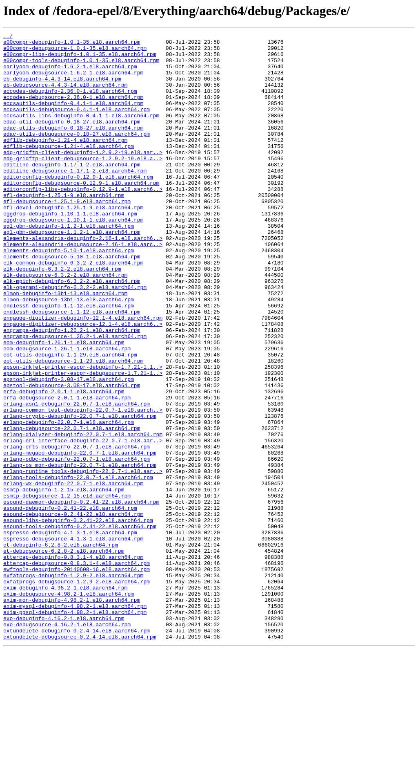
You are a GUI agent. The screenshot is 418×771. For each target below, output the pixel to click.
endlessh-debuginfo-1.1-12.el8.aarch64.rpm (68, 360)
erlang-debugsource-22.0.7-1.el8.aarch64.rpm (71, 507)
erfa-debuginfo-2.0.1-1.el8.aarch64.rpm (63, 463)
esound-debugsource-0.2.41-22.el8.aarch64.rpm (73, 610)
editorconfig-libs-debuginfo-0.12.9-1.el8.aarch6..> (82, 220)
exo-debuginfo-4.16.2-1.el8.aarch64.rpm (63, 736)
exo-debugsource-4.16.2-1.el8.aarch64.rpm (67, 743)
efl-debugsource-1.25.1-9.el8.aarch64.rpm (67, 235)
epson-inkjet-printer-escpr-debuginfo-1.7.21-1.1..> (82, 434)
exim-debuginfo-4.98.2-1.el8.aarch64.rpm (65, 699)
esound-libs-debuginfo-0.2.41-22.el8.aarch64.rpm (78, 618)
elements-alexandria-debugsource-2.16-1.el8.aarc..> (82, 287)
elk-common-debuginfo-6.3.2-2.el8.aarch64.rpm (73, 309)
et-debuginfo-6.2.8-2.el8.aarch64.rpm (60, 647)
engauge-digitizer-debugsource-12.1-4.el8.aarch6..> (82, 382)
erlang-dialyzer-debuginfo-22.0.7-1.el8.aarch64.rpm (82, 515)
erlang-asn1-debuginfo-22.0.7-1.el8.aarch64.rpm (76, 478)
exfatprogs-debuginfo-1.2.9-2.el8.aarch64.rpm (73, 684)
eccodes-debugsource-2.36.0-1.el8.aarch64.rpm (73, 110)
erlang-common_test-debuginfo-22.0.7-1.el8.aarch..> (82, 485)
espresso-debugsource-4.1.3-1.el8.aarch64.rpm (73, 640)
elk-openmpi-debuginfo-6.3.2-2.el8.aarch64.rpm (75, 338)
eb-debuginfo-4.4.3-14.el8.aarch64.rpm (62, 88)
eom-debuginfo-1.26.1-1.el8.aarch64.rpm (63, 404)
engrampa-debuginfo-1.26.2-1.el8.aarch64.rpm (71, 390)
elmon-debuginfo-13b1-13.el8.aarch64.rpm (65, 346)
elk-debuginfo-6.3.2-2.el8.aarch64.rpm (62, 316)
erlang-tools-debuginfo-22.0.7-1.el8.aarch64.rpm (78, 566)
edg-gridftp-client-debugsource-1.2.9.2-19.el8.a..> (82, 184)
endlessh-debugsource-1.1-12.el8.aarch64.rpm (71, 368)
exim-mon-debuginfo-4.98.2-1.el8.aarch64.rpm (71, 713)
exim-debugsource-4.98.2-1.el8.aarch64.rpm (68, 706)
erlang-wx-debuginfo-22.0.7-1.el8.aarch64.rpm (73, 574)
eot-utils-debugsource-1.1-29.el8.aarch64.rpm (73, 426)
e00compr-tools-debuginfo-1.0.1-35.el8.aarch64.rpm (81, 66)
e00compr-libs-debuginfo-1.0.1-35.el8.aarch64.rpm (79, 59)
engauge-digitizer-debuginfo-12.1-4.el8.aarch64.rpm (82, 375)
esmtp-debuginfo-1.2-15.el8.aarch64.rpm (63, 581)
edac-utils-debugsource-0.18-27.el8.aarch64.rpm (76, 154)
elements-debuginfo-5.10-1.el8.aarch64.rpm (68, 294)
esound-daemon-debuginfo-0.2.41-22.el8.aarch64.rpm (81, 596)
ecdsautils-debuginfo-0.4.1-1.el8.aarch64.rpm (73, 117)
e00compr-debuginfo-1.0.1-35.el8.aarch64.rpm (71, 44)
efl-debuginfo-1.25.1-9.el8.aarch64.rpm (63, 228)
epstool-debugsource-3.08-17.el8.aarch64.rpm (71, 456)
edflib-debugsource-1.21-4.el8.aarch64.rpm (68, 169)
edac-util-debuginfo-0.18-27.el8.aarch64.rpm (71, 139)
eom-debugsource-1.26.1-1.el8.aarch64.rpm (67, 412)
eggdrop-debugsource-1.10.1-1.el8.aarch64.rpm (73, 257)
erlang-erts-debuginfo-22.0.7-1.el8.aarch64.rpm (76, 529)
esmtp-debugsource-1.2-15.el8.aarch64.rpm (67, 588)
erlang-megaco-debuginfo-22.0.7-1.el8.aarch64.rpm (79, 537)
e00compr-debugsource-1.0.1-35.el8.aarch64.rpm (75, 51)
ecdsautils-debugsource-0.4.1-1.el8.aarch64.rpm (76, 125)
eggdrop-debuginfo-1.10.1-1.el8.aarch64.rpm (70, 250)
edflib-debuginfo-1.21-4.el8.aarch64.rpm (65, 162)
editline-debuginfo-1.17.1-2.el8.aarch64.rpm (71, 191)
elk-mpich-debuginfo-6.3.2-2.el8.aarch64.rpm (71, 331)
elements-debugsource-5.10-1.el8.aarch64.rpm (71, 301)
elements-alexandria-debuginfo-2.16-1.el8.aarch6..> (82, 279)
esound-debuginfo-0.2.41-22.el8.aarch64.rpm (70, 603)
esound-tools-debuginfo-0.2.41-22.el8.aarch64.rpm (79, 625)
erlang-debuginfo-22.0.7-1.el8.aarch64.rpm (68, 500)
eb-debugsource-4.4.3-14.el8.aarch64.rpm (65, 95)
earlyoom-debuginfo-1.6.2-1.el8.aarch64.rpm (70, 73)
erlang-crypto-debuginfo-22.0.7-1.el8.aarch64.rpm (79, 493)
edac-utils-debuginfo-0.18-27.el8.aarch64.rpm (73, 147)
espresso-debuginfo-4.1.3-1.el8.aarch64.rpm (70, 633)
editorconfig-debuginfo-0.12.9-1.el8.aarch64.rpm (78, 206)
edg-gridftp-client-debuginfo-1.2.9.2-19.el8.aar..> (82, 176)
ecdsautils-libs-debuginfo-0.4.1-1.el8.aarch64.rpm (81, 132)
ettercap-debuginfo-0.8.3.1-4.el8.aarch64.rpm (73, 662)
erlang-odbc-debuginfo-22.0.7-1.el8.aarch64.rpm (76, 544)
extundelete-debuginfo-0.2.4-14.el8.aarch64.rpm (76, 750)
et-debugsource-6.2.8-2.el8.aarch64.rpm (63, 655)
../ (8, 36)
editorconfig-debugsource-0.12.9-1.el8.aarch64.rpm (81, 213)
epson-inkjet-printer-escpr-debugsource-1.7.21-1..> (82, 441)
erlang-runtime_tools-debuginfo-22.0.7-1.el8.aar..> (82, 559)
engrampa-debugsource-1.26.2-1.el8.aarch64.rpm (75, 397)
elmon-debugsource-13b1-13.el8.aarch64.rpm (68, 353)
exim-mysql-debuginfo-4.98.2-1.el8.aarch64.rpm (75, 721)
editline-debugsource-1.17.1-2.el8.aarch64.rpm (75, 198)
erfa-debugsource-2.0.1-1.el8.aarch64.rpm (67, 471)
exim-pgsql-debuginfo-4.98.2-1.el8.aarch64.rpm (75, 728)
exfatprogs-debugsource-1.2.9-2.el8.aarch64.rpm (76, 691)
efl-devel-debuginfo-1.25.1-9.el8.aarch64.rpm (73, 243)
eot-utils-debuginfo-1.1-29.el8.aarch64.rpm (70, 419)
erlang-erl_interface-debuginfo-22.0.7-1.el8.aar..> (82, 522)
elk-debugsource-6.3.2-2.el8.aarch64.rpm (65, 323)
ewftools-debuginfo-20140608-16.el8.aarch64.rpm (76, 677)
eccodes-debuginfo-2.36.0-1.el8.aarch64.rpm (70, 103)
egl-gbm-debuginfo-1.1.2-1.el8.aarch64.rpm (68, 265)
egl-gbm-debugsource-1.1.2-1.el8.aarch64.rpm (71, 272)
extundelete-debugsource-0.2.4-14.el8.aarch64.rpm (79, 758)
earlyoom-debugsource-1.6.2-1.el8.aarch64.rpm (73, 81)
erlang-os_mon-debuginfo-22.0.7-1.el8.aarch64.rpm (79, 552)
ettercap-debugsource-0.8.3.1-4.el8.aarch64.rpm (76, 669)
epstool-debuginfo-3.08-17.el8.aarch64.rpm (68, 449)
